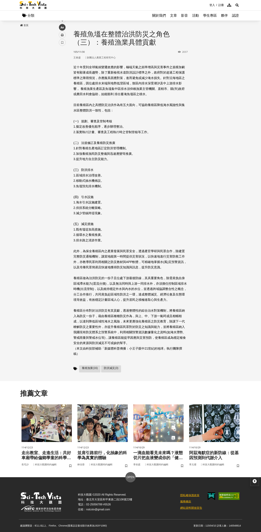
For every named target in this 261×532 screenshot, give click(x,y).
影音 (184, 15)
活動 (195, 15)
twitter (62, 73)
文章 (173, 15)
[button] (237, 5)
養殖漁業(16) (90, 368)
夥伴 (224, 15)
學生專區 (210, 15)
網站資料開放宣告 (191, 507)
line (61, 80)
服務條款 (185, 501)
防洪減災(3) (111, 368)
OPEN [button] (130, 477)
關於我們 (159, 15)
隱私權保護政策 (189, 495)
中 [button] (62, 88)
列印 (62, 95)
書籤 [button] (62, 103)
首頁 (24, 25)
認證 (235, 15)
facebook (62, 65)
